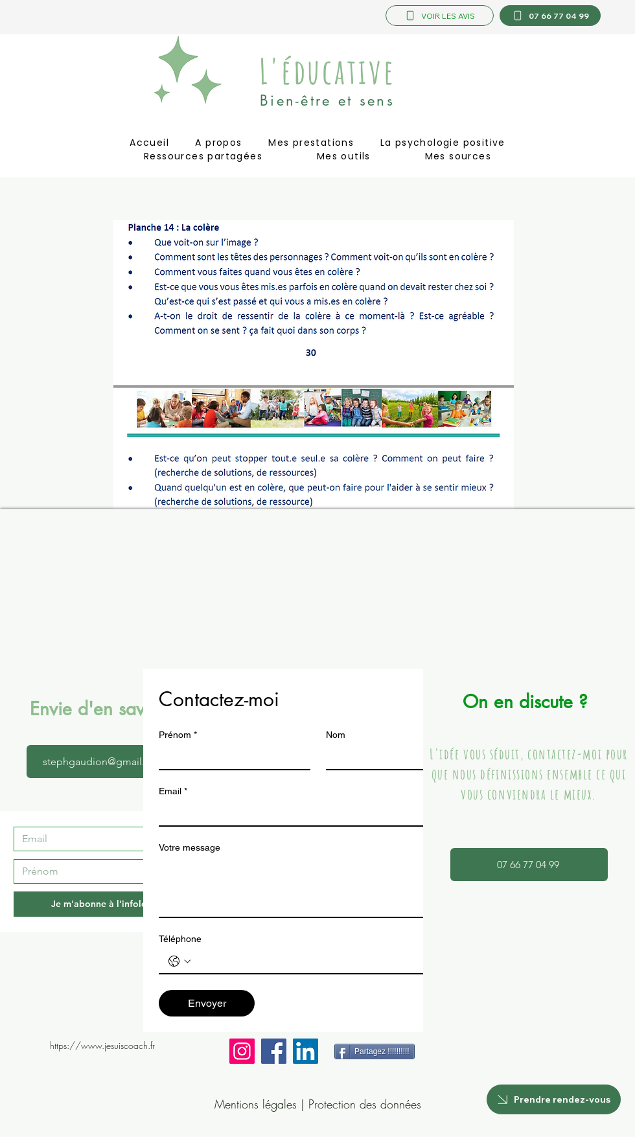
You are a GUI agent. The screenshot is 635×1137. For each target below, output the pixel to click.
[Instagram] (242, 1051)
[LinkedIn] (305, 1051)
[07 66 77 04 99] (550, 15)
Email (173, 791)
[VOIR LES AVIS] (440, 15)
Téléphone (180, 939)
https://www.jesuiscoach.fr (102, 1045)
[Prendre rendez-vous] (553, 1099)
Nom (335, 734)
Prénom (178, 735)
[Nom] (398, 757)
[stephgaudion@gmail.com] (105, 761)
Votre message (189, 847)
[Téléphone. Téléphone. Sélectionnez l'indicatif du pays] (179, 961)
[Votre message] (318, 888)
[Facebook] (273, 1051)
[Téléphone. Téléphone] (331, 961)
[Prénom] (102, 871)
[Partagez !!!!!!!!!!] (374, 1051)
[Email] (102, 839)
